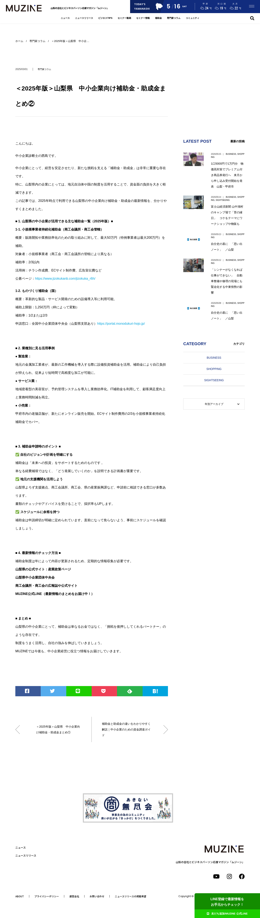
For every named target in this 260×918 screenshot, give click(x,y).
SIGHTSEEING (223, 200)
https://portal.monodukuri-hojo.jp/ (121, 323)
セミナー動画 (124, 18)
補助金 (158, 18)
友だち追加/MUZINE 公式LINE (227, 913)
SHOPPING (214, 369)
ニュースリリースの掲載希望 (130, 896)
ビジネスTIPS (105, 18)
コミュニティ (192, 18)
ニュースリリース (84, 18)
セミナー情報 (143, 18)
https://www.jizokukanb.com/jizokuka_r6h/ (65, 278)
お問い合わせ (97, 896)
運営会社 (74, 896)
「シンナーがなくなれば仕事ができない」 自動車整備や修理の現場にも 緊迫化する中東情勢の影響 (228, 281)
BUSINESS (231, 154)
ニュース (65, 18)
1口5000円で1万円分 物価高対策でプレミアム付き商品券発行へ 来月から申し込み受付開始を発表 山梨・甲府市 (227, 175)
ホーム (19, 41)
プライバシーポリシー (46, 896)
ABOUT (19, 896)
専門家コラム (173, 18)
